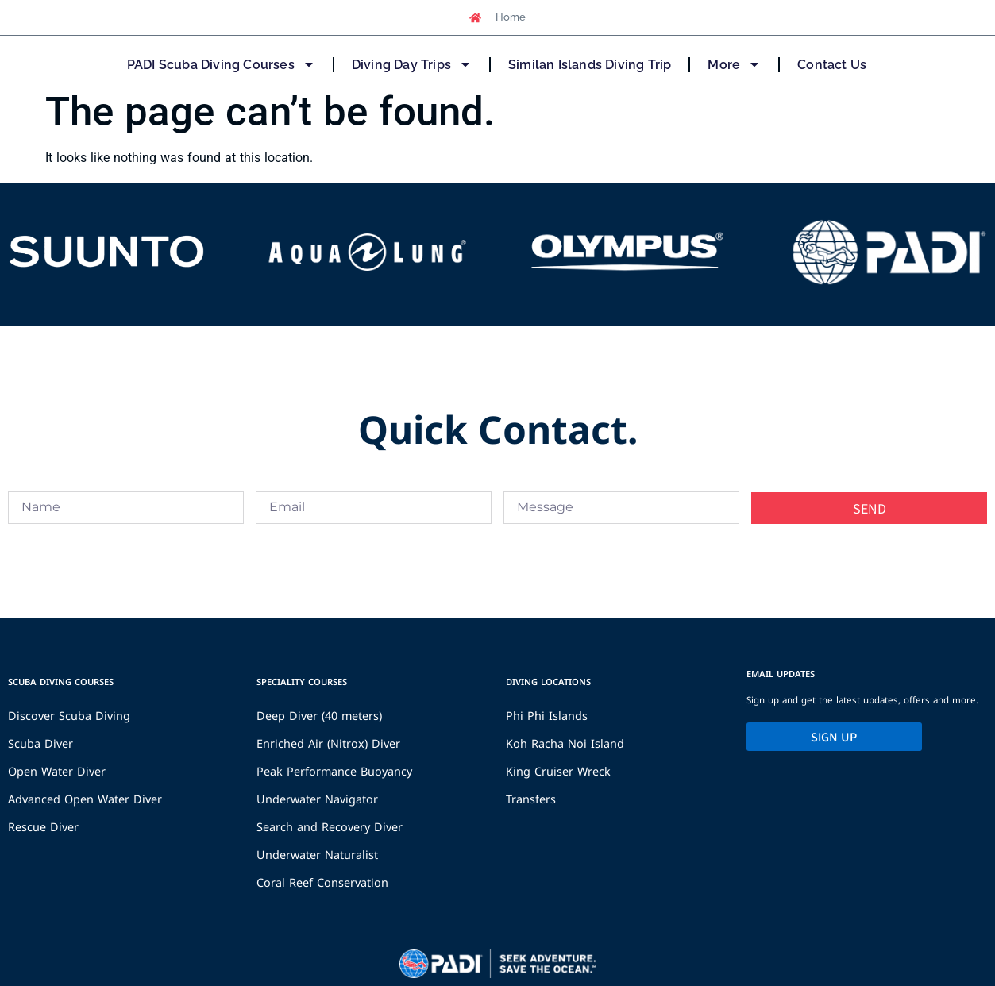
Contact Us (831, 64)
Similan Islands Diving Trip (589, 64)
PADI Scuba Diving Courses (221, 64)
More (734, 64)
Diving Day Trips (412, 64)
